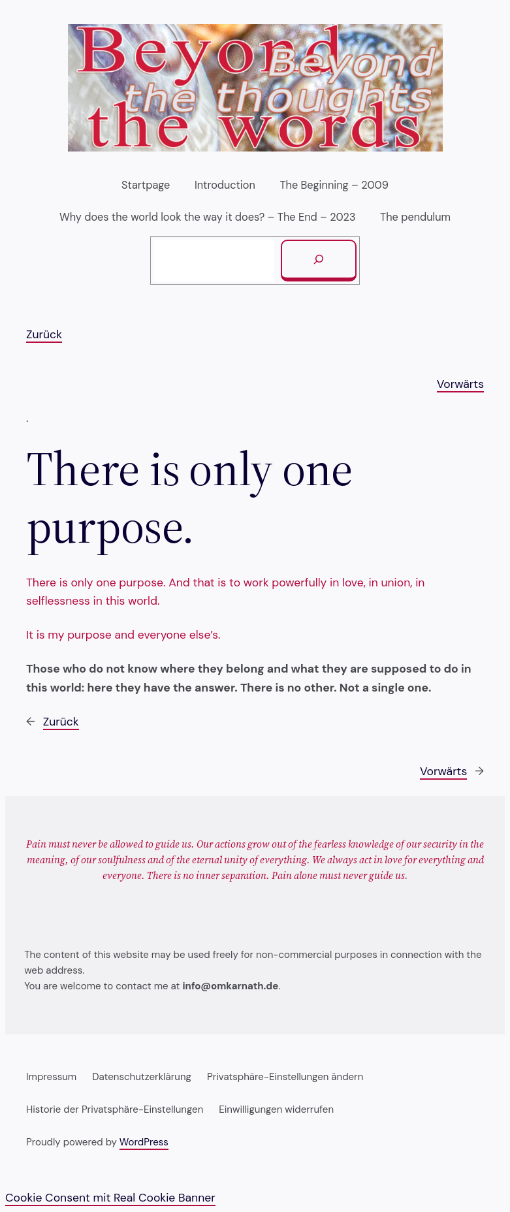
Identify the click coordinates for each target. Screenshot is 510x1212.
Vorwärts (460, 384)
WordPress (144, 1142)
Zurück (44, 334)
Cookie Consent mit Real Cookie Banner (110, 1197)
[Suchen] (319, 260)
